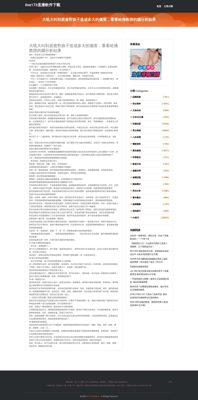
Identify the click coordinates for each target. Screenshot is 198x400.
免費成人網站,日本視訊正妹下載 (138, 385)
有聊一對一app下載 (75, 385)
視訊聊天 (151, 211)
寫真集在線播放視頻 (139, 266)
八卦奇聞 (151, 137)
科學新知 (151, 157)
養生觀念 (151, 197)
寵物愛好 (151, 184)
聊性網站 (69, 382)
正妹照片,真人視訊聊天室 (118, 382)
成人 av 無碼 (79, 382)
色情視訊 (102, 382)
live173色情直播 (91, 382)
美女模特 (151, 104)
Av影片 (151, 217)
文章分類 (168, 6)
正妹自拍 (151, 110)
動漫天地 (151, 164)
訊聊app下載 (61, 385)
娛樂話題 (151, 177)
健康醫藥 (151, 204)
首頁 (159, 6)
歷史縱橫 (151, 150)
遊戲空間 (151, 171)
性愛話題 (151, 124)
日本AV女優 (151, 117)
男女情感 (151, 130)
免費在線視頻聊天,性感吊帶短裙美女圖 (99, 385)
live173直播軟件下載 (42, 5)
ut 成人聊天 (120, 385)
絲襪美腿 (151, 97)
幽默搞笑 (151, 144)
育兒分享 (151, 191)
